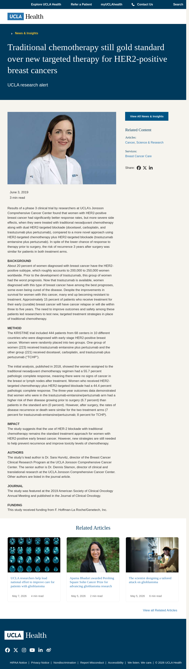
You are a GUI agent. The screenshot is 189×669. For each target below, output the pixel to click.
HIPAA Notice (18, 662)
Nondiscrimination (65, 662)
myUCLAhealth (111, 4)
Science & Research (150, 142)
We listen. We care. (140, 662)
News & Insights (26, 33)
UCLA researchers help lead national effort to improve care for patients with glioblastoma (33, 582)
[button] (46, 4)
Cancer (130, 142)
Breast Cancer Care (138, 156)
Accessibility (115, 662)
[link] (138, 167)
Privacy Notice (40, 662)
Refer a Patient (81, 4)
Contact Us (145, 4)
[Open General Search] (177, 4)
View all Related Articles (160, 610)
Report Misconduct (92, 662)
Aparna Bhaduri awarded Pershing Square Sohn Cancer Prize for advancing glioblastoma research (92, 582)
